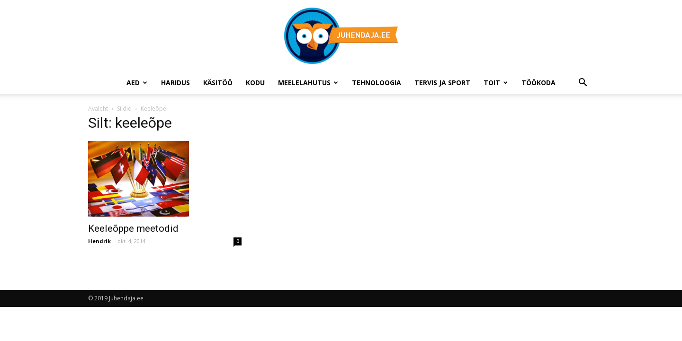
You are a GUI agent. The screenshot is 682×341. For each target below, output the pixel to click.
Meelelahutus (308, 82)
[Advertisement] (520, 184)
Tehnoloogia (376, 82)
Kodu (255, 82)
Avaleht (98, 109)
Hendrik (99, 241)
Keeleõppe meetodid (133, 228)
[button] (582, 83)
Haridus (175, 82)
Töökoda (538, 82)
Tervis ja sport (442, 82)
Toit (496, 82)
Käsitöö (218, 82)
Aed (136, 82)
